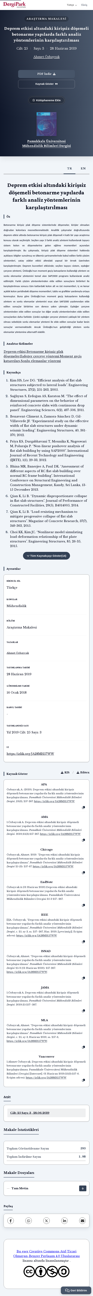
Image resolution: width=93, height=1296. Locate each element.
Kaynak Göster (46, 83)
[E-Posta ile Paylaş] (82, 1220)
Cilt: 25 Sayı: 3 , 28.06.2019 (29, 1112)
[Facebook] (10, 1220)
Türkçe (72, 5)
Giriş (84, 4)
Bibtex (83, 772)
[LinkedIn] (64, 1220)
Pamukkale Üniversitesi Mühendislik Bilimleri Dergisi (46, 143)
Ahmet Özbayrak (46, 57)
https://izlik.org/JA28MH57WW (30, 754)
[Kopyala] (83, 807)
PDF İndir (46, 74)
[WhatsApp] (28, 1220)
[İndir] (82, 1188)
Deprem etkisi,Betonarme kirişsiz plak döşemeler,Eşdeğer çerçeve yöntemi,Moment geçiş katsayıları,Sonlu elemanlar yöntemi (43, 356)
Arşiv (7, 1096)
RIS (65, 772)
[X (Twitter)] (46, 1220)
